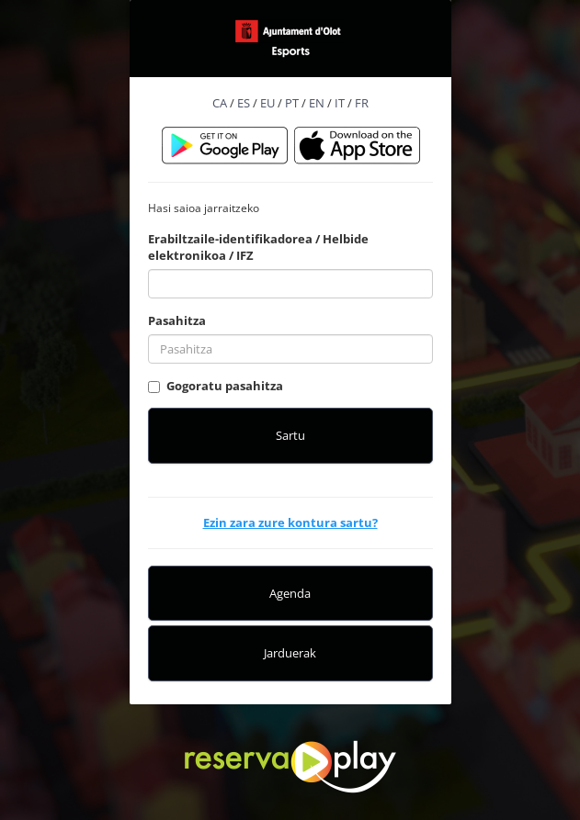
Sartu (290, 435)
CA (219, 103)
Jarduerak (290, 653)
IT (340, 103)
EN (316, 103)
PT (292, 103)
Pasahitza (177, 320)
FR (362, 103)
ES (243, 103)
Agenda (290, 593)
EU (267, 103)
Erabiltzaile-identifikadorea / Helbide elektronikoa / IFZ (258, 247)
